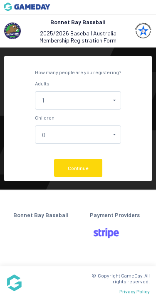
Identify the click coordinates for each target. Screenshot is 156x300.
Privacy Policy (134, 291)
